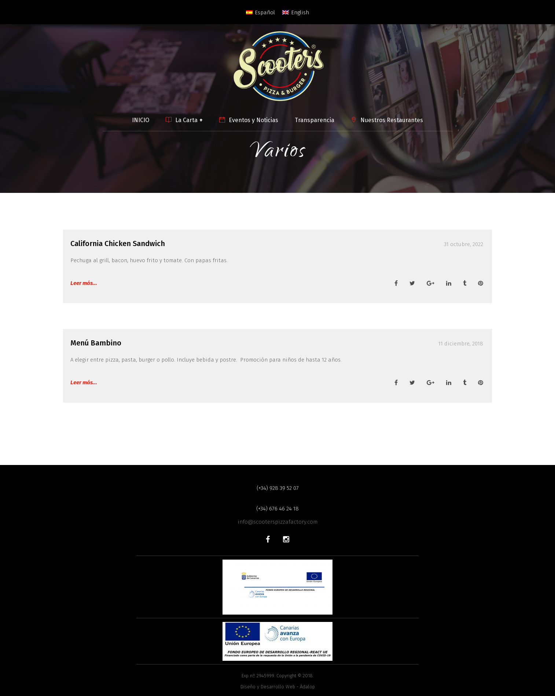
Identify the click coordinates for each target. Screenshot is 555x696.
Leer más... (83, 283)
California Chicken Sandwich (117, 243)
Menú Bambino (95, 342)
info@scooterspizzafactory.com (277, 522)
